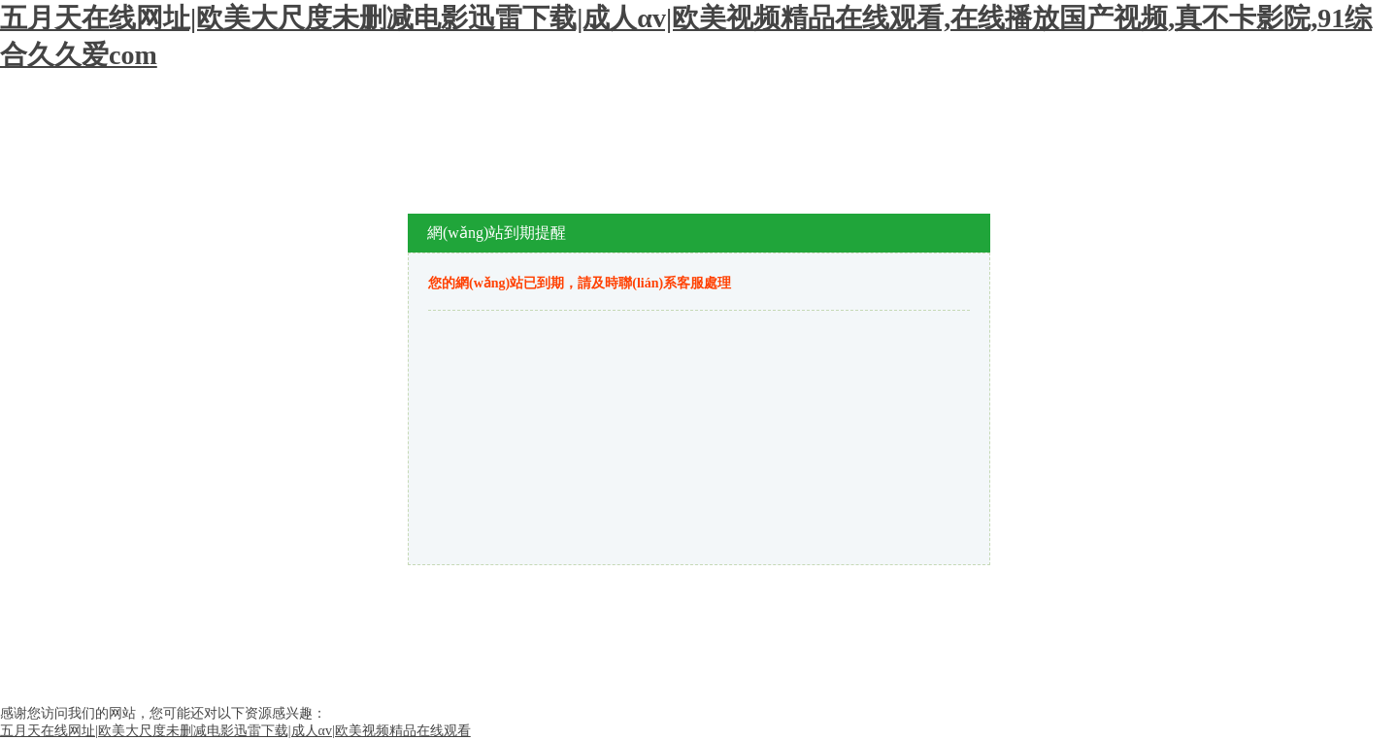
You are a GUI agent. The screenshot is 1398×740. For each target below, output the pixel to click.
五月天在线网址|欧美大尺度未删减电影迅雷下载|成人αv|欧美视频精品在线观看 (235, 730)
